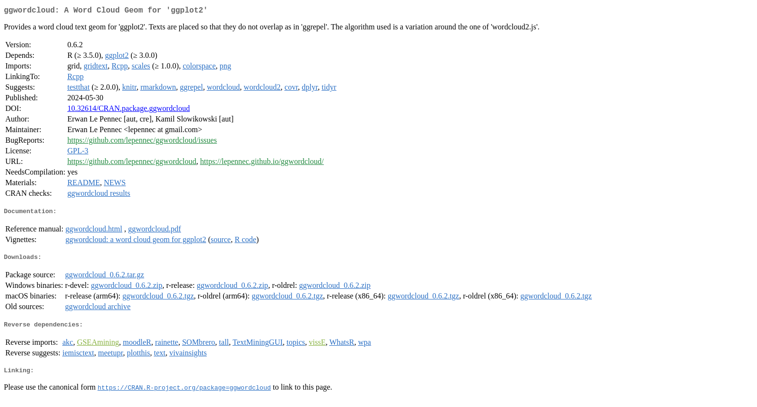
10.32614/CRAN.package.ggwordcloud (128, 110)
